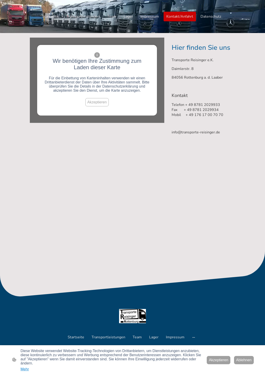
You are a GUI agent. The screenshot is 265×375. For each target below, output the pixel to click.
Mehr (25, 369)
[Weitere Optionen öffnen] (193, 337)
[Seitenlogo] (132, 316)
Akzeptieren (97, 102)
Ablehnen (244, 360)
